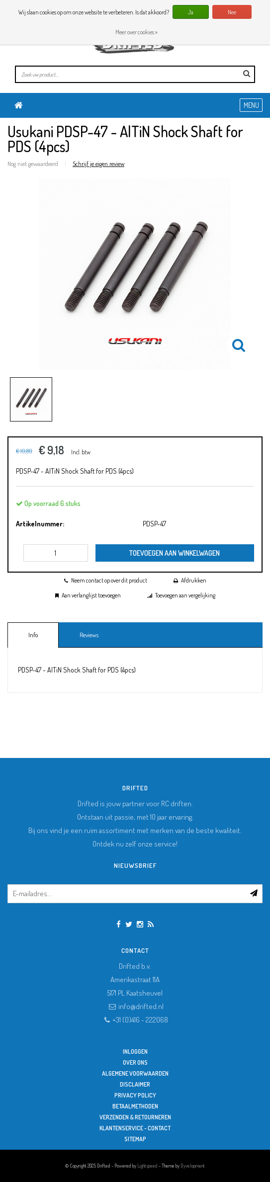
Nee (232, 12)
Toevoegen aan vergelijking (185, 595)
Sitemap (135, 1139)
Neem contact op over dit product (109, 580)
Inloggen (135, 1051)
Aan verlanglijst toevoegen (91, 595)
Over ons (135, 1062)
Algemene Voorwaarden (135, 1073)
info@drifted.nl (141, 1006)
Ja (190, 12)
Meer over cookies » (136, 32)
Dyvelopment (192, 1166)
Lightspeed (147, 1166)
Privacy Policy (135, 1095)
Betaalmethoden (135, 1106)
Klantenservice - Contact (135, 1128)
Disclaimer (135, 1084)
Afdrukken (193, 580)
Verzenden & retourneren (135, 1117)
